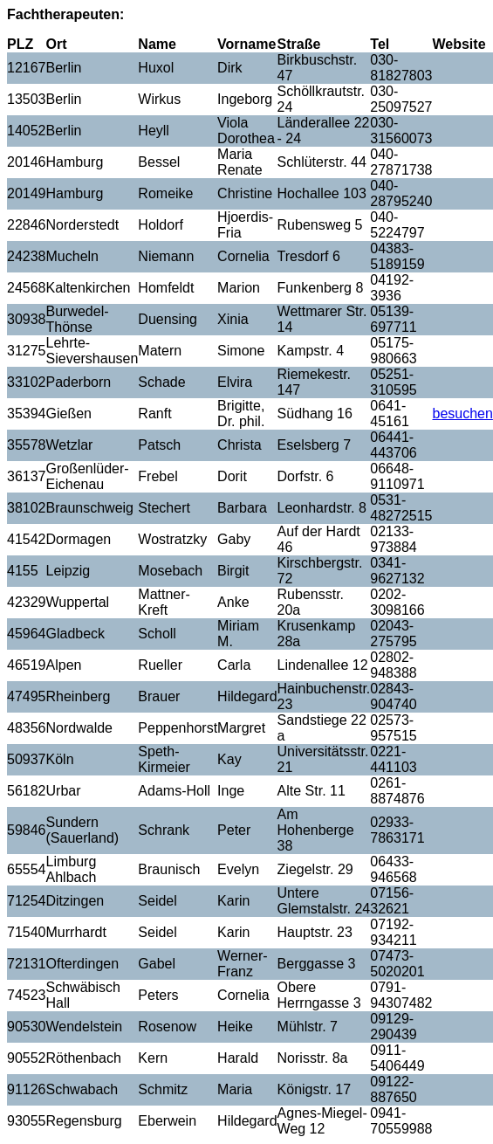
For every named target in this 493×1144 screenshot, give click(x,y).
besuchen (462, 413)
